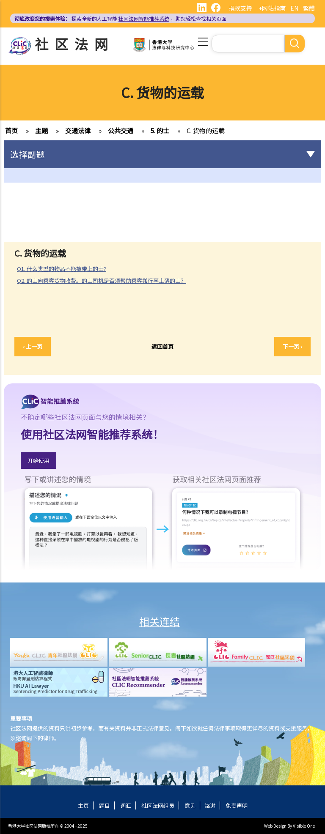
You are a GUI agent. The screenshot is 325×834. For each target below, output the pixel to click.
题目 (104, 805)
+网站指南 (272, 8)
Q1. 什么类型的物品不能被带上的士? (61, 269)
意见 (190, 805)
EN (294, 8)
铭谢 (209, 805)
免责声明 (237, 805)
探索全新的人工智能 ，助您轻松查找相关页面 (120, 18)
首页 (11, 130)
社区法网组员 (157, 805)
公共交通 (120, 130)
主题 (41, 130)
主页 (83, 805)
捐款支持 (240, 8)
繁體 (309, 8)
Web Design (275, 826)
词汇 (125, 805)
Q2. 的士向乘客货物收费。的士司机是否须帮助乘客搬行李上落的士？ (101, 280)
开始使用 (39, 461)
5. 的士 (160, 130)
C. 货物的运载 (206, 130)
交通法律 (78, 130)
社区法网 (74, 43)
